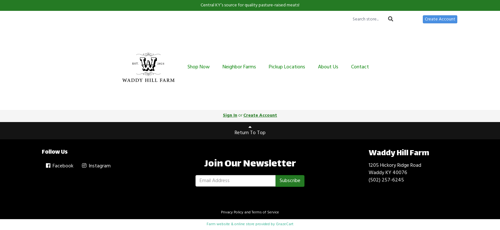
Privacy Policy (232, 212)
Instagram (96, 166)
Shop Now (199, 67)
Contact (360, 67)
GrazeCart (284, 224)
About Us (328, 67)
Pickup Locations (287, 67)
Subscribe (290, 181)
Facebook (59, 166)
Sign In (410, 19)
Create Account (440, 19)
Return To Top (250, 130)
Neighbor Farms (239, 67)
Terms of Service (265, 212)
